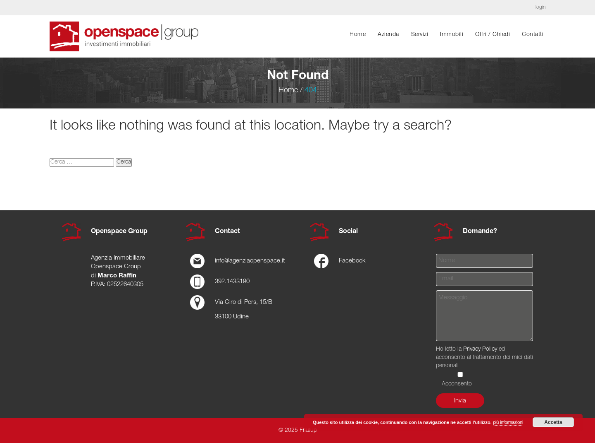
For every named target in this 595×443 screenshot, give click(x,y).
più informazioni (508, 423)
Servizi (419, 35)
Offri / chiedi (492, 35)
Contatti (532, 35)
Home (358, 35)
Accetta (553, 422)
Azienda (388, 35)
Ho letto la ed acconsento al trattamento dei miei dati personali (484, 367)
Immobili (451, 35)
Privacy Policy (480, 349)
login (540, 7)
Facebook (352, 261)
